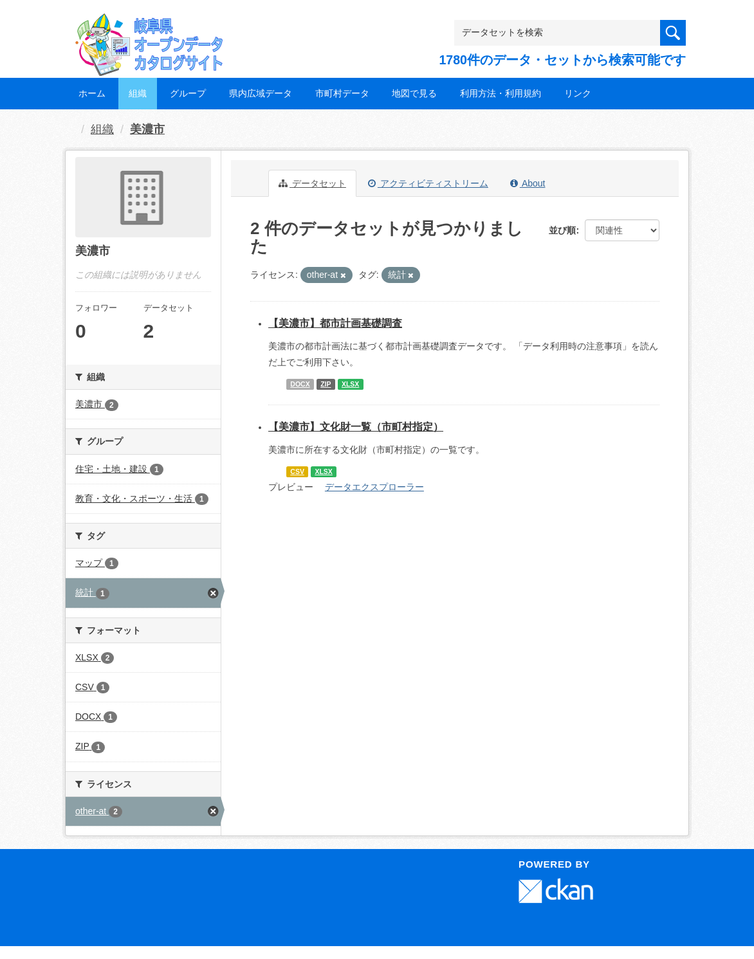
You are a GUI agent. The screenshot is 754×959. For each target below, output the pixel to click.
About (528, 183)
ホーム (92, 93)
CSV (297, 471)
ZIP (325, 384)
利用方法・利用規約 (500, 93)
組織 (138, 93)
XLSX (350, 384)
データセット (312, 183)
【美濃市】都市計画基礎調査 (335, 323)
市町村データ (342, 93)
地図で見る (414, 93)
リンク (577, 93)
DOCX (299, 384)
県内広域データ (260, 93)
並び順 (562, 230)
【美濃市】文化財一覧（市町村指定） (355, 426)
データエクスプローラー (374, 487)
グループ (188, 93)
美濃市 (147, 129)
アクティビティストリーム (428, 183)
